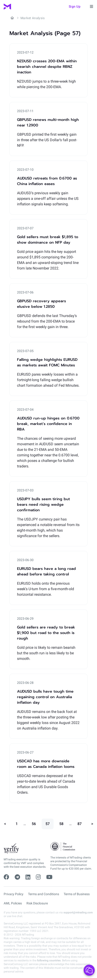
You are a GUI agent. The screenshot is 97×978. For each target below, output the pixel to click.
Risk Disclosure (37, 903)
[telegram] (17, 877)
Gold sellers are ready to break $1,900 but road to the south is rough (46, 633)
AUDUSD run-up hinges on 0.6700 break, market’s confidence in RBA (48, 424)
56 (34, 824)
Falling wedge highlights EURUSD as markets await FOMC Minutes (47, 362)
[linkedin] (28, 877)
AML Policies (13, 903)
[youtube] (49, 877)
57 (48, 824)
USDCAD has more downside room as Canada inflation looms (45, 763)
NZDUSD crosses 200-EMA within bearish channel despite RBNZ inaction (47, 66)
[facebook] (6, 877)
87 (79, 824)
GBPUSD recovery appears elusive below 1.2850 (41, 303)
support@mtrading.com (78, 912)
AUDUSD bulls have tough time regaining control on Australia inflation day (45, 697)
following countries (49, 960)
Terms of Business (77, 894)
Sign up (75, 6)
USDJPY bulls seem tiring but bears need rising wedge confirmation (43, 504)
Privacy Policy (13, 894)
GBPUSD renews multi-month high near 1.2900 (48, 122)
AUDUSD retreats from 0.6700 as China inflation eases (47, 181)
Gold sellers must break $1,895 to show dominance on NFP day (47, 239)
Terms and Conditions (43, 894)
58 (61, 824)
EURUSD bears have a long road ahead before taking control (46, 571)
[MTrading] (7, 6)
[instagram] (38, 877)
